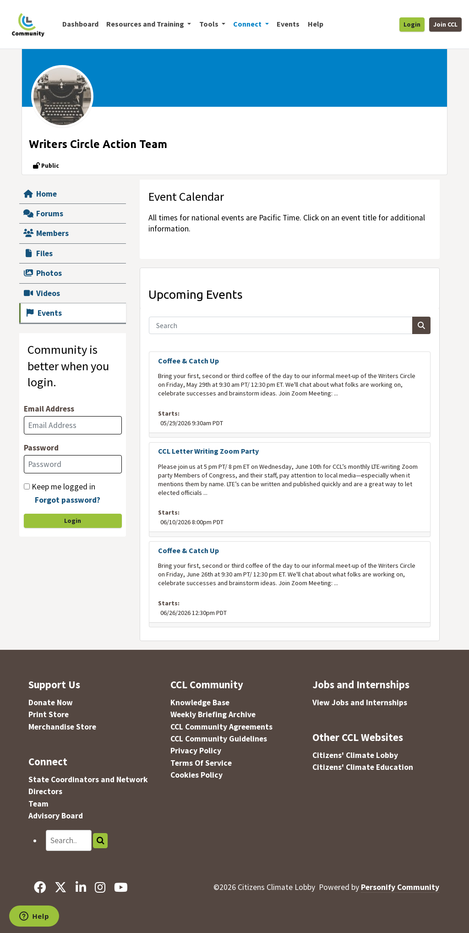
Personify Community (400, 887)
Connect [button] (248, 23)
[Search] (281, 325)
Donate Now (50, 702)
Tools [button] (209, 23)
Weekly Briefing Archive (213, 714)
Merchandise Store (62, 727)
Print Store (48, 714)
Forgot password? (67, 500)
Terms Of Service (201, 763)
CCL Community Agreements (221, 727)
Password (41, 448)
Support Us (54, 684)
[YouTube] (120, 887)
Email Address (49, 409)
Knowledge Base (199, 702)
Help (315, 23)
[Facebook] (40, 887)
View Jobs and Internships (359, 702)
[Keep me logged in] (27, 486)
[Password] (73, 464)
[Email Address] (73, 425)
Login (412, 24)
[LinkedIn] (80, 887)
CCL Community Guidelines (218, 739)
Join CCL (445, 24)
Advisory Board (55, 816)
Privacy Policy (195, 751)
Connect (47, 761)
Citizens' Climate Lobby (355, 755)
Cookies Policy (196, 775)
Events (288, 23)
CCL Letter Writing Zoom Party (208, 451)
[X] (60, 887)
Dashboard (80, 23)
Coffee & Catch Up (188, 360)
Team (38, 804)
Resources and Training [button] (145, 23)
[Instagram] (99, 887)
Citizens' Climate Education (362, 767)
